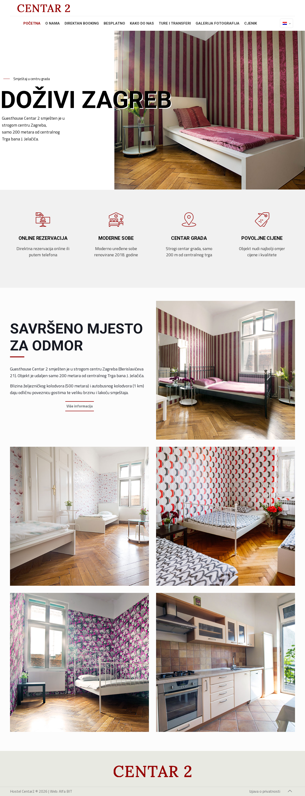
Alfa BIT (65, 791)
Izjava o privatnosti (264, 791)
